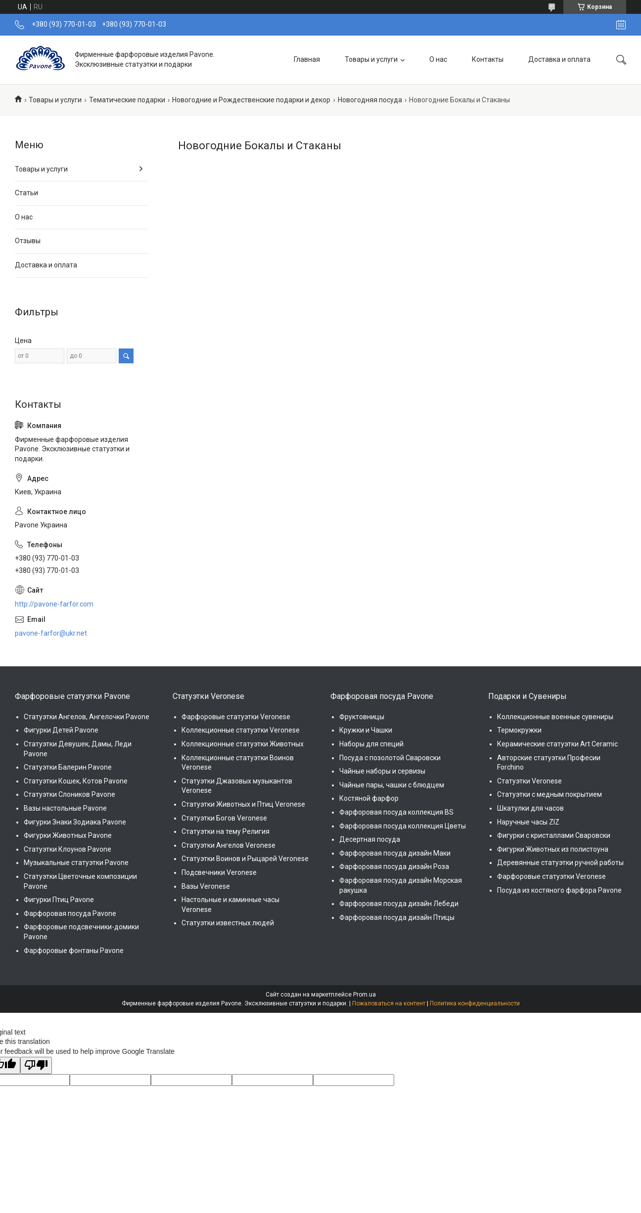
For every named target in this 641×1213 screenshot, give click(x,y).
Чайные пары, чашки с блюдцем (391, 785)
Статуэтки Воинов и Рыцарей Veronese (245, 859)
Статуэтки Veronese (529, 781)
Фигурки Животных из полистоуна (552, 849)
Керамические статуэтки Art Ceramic (557, 744)
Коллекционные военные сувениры (555, 717)
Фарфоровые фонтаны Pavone (74, 950)
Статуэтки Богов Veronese (224, 818)
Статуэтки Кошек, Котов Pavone (76, 781)
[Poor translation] (36, 1066)
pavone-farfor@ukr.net (51, 633)
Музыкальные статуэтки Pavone (76, 862)
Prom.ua (364, 994)
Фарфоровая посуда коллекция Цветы (402, 826)
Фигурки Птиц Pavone (59, 900)
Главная (307, 59)
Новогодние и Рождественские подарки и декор (251, 100)
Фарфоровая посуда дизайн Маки (395, 853)
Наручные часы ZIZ (528, 822)
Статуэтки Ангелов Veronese (228, 845)
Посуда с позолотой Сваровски (390, 758)
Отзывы (28, 241)
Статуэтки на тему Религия (226, 831)
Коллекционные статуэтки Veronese (241, 730)
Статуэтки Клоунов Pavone (67, 849)
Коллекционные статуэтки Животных (243, 744)
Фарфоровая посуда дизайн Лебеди (398, 904)
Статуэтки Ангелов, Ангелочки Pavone (86, 717)
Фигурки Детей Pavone (61, 730)
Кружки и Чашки (365, 730)
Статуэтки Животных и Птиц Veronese (243, 804)
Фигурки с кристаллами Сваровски (553, 835)
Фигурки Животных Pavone (68, 835)
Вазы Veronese (206, 886)
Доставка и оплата (559, 59)
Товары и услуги (371, 59)
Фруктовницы (361, 717)
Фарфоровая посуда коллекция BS (396, 812)
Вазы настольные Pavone (65, 808)
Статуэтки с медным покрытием (549, 794)
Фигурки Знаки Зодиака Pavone (75, 822)
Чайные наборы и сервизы (382, 771)
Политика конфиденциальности (475, 1003)
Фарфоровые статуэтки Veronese (236, 717)
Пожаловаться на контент (388, 1003)
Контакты (488, 59)
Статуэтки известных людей (228, 923)
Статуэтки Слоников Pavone (69, 794)
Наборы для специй (371, 744)
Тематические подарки (127, 100)
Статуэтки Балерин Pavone (68, 767)
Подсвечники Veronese (219, 872)
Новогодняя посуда (370, 100)
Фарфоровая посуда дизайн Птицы (397, 917)
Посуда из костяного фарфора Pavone (559, 890)
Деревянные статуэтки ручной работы (560, 862)
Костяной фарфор (369, 798)
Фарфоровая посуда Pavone (70, 913)
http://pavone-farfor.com (54, 604)
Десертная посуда (369, 839)
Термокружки (519, 730)
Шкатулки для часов (530, 808)
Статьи (26, 193)
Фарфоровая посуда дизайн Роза (394, 866)
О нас (438, 59)
